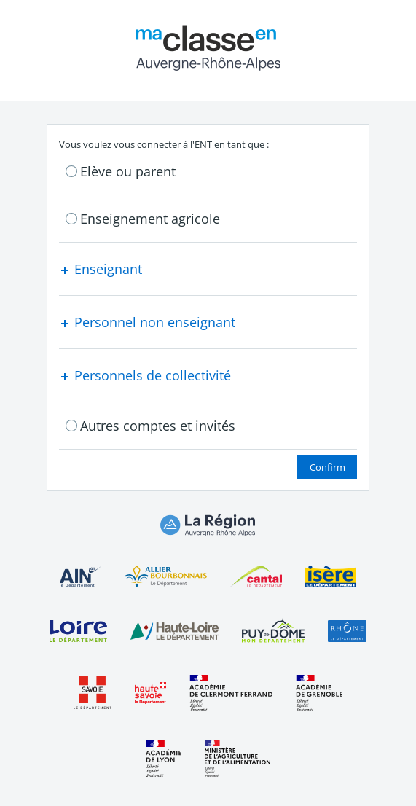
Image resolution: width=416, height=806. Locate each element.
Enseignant (100, 269)
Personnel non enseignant (147, 322)
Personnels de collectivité (145, 375)
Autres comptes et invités (157, 425)
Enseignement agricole (150, 218)
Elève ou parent (128, 171)
